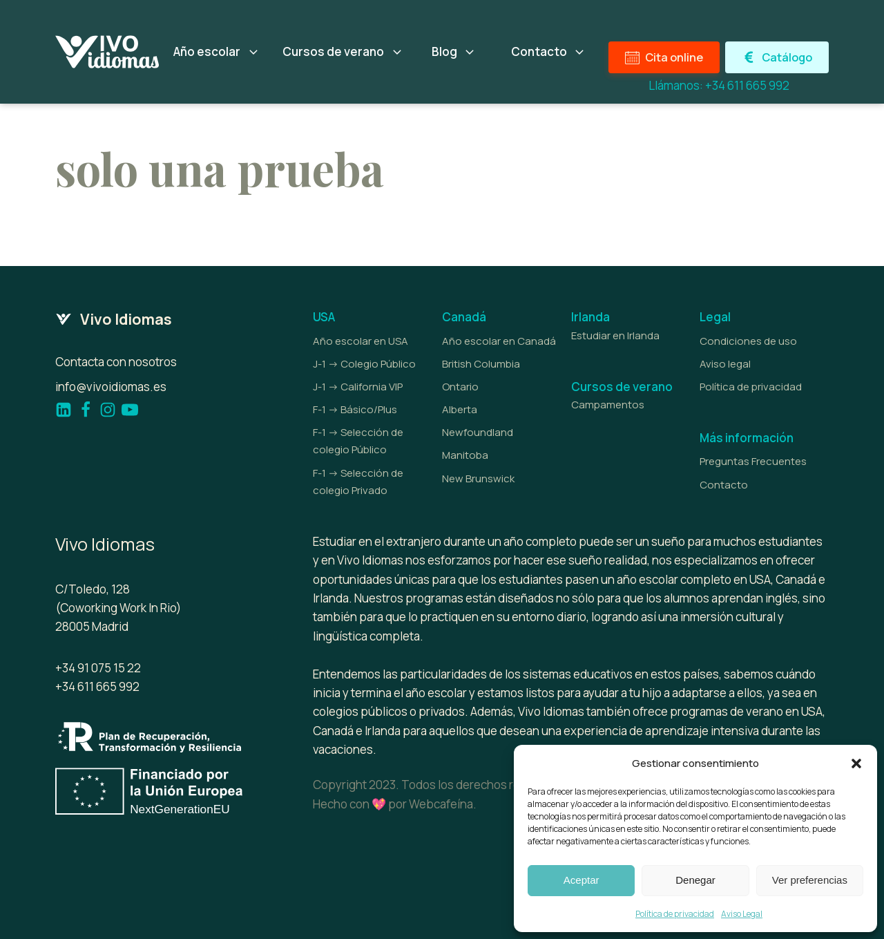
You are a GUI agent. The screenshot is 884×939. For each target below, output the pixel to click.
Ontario (460, 386)
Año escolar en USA (360, 341)
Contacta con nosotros (116, 362)
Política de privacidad (674, 914)
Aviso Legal (741, 914)
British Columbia (481, 364)
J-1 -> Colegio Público (364, 364)
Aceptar (581, 880)
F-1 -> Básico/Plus (355, 409)
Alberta (459, 409)
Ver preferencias (809, 880)
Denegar (695, 880)
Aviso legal (725, 364)
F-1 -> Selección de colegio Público (358, 441)
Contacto (724, 484)
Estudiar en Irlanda (615, 335)
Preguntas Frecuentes (753, 461)
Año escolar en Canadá (499, 341)
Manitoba (465, 455)
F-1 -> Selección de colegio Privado (358, 481)
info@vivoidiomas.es (110, 387)
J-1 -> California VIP (358, 386)
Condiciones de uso (748, 341)
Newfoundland (477, 432)
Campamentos (607, 404)
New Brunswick (478, 478)
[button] (856, 763)
